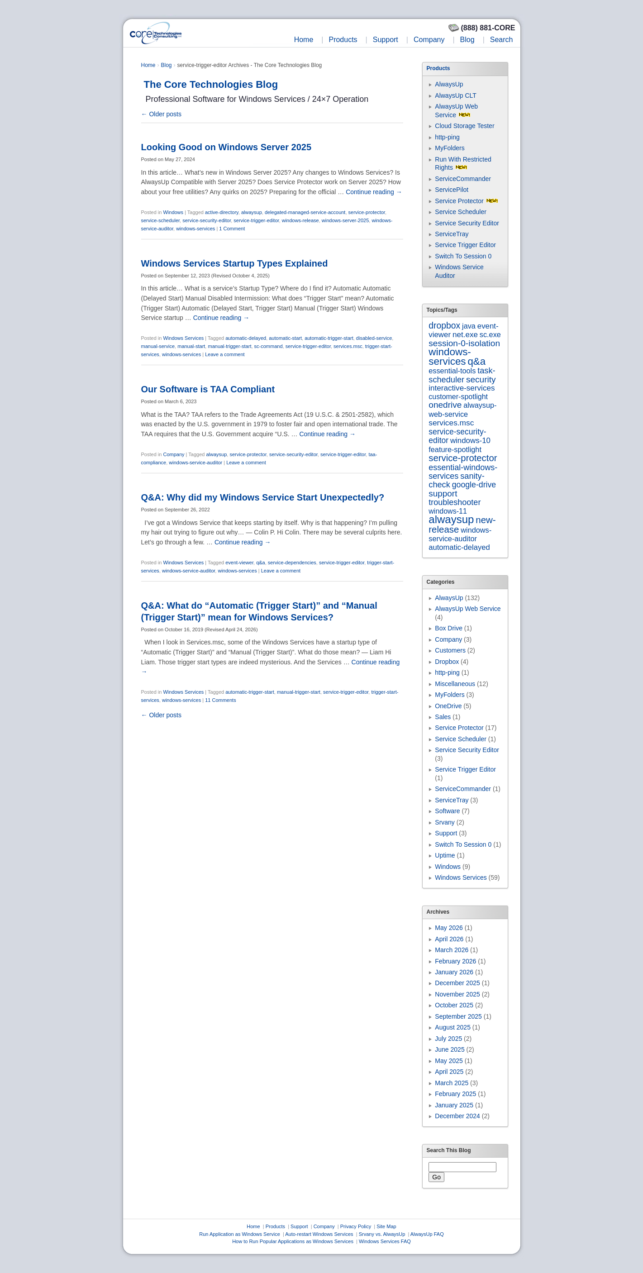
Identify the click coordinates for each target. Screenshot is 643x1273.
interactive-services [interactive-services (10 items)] (462, 388)
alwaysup (251, 212)
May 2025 (448, 1060)
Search (501, 39)
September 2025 (458, 1016)
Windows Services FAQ (385, 1241)
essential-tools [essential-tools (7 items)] (452, 371)
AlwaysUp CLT (455, 95)
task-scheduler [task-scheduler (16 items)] (462, 375)
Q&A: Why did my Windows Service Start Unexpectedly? (263, 497)
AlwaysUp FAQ (427, 1234)
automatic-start (285, 338)
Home (304, 39)
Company (429, 39)
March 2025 (451, 1083)
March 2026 (451, 950)
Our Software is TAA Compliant (208, 389)
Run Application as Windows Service (239, 1234)
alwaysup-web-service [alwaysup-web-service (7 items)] (462, 409)
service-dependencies (292, 562)
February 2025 (455, 1093)
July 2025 (448, 1038)
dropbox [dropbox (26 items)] (444, 325)
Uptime (445, 855)
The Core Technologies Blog (211, 84)
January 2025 (454, 1105)
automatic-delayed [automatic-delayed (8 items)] (459, 547)
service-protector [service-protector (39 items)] (463, 458)
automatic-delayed (245, 338)
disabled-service (374, 338)
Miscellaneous (455, 683)
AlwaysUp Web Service (467, 608)
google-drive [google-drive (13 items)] (474, 484)
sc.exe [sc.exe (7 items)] (490, 334)
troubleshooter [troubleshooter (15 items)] (455, 502)
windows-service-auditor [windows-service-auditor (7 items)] (460, 534)
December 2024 (457, 1116)
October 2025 (454, 1005)
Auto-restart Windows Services (319, 1234)
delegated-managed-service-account (305, 212)
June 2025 (449, 1049)
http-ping (447, 137)
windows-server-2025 (345, 220)
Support (385, 39)
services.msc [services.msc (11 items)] (451, 422)
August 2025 (453, 1027)
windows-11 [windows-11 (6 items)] (448, 511)
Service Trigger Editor (465, 244)
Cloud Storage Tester (464, 125)
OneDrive (448, 706)
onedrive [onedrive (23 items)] (445, 405)
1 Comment (232, 228)
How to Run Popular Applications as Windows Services (292, 1241)
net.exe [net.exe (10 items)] (465, 334)
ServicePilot (451, 189)
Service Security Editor (467, 223)
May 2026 (448, 927)
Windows (173, 212)
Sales (443, 716)
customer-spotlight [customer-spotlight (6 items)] (458, 396)
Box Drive (448, 628)
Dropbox (447, 661)
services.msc (347, 346)
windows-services (195, 228)
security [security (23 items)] (481, 379)
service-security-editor (206, 220)
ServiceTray (451, 234)
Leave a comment (224, 354)
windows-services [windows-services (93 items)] (450, 356)
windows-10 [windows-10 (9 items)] (470, 440)
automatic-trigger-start (329, 338)
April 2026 (449, 939)
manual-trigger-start (229, 346)
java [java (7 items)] (469, 326)
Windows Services (183, 338)
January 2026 (454, 972)
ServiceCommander (463, 178)
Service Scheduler (460, 211)
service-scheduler (160, 220)
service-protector (366, 212)
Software (447, 811)
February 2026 (455, 961)
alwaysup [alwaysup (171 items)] (451, 519)
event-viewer (239, 562)
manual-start (191, 346)
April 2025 (449, 1071)
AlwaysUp (449, 84)
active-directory (221, 212)
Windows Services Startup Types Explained (234, 263)
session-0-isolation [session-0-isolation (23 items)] (464, 343)
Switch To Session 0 (463, 256)
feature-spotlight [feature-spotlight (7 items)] (455, 449)
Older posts (161, 114)
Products (343, 39)
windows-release (300, 220)
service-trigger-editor (256, 220)
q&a (260, 562)
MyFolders (449, 148)
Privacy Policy (355, 1226)
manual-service (158, 346)
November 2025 (457, 994)
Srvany (445, 822)
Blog (467, 39)
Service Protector (459, 201)
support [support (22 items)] (443, 493)
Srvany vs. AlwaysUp (382, 1234)
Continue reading (374, 191)
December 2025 (457, 983)
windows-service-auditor (195, 462)
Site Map (386, 1226)
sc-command (268, 346)
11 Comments (220, 700)
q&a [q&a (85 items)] (476, 361)
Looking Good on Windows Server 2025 (226, 147)
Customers (450, 650)
